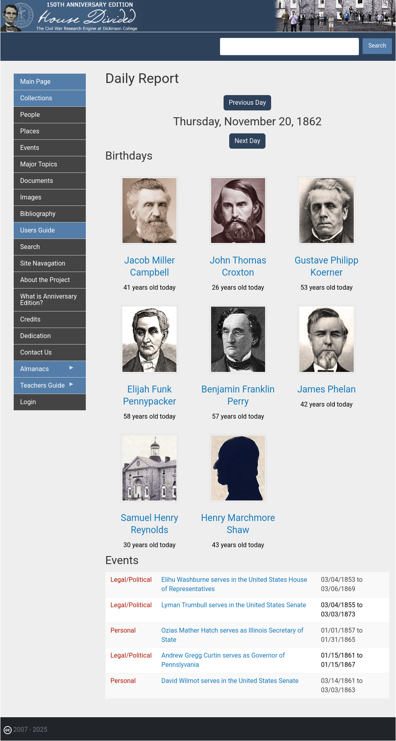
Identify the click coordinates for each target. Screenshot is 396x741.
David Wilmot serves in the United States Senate (230, 681)
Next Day (247, 141)
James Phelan (326, 389)
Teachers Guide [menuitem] (47, 387)
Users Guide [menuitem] (37, 230)
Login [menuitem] (28, 402)
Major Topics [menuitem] (38, 164)
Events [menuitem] (29, 148)
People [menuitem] (30, 114)
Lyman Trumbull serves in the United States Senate (234, 605)
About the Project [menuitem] (45, 280)
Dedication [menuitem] (35, 336)
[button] (149, 241)
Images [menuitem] (30, 197)
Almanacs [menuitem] (47, 370)
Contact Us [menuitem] (36, 352)
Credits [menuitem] (30, 319)
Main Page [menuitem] (35, 81)
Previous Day (247, 102)
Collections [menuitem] (36, 98)
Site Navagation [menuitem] (42, 263)
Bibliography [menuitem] (38, 214)
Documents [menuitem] (36, 181)
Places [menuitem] (29, 131)
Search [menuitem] (30, 247)
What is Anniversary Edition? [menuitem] (48, 300)
